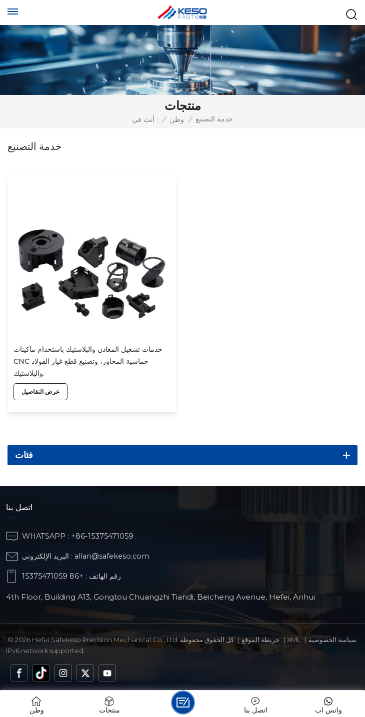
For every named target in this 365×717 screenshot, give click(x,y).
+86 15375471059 (53, 576)
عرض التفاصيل (41, 391)
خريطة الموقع (261, 640)
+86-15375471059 (102, 536)
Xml (293, 640)
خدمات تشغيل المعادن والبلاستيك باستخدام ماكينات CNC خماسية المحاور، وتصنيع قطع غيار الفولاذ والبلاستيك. (88, 361)
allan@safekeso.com (112, 556)
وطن (177, 119)
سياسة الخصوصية (332, 640)
